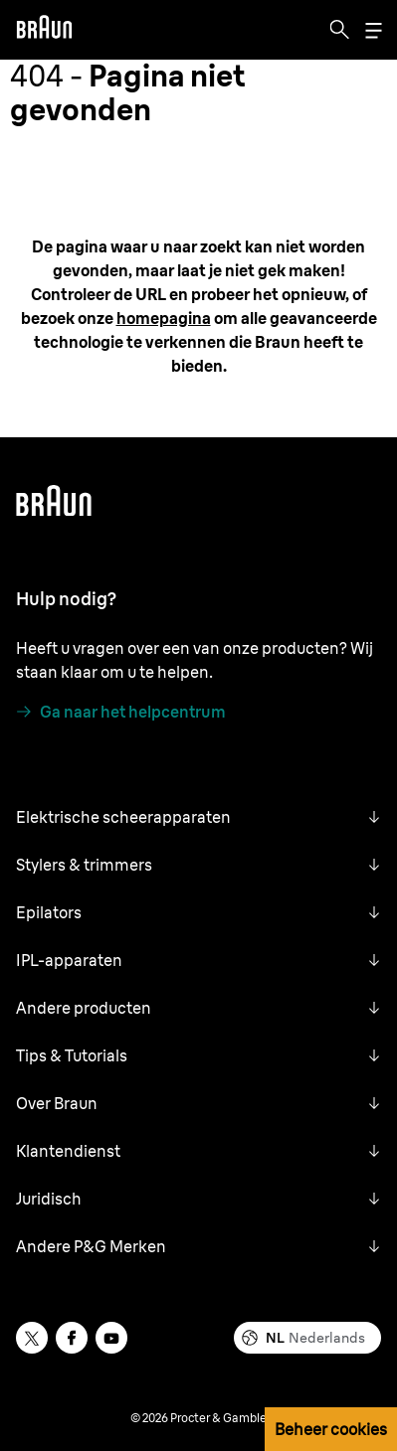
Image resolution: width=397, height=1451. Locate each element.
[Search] (339, 30)
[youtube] (111, 1338)
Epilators (49, 912)
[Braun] (44, 30)
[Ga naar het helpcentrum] (121, 712)
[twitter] (32, 1338)
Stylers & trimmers (84, 865)
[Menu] (373, 30)
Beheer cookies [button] (331, 1429)
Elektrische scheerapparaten (123, 817)
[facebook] (72, 1338)
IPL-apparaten (69, 960)
